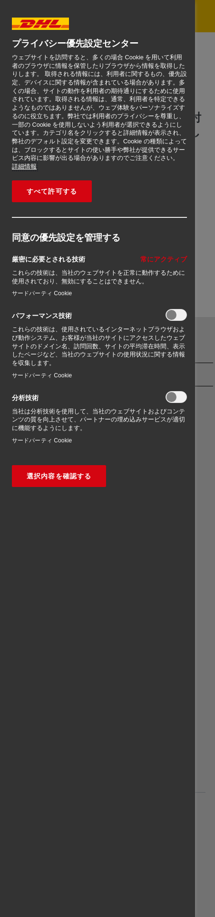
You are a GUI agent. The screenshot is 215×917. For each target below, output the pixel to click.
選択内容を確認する (59, 476)
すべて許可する (52, 191)
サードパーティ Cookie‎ (42, 293)
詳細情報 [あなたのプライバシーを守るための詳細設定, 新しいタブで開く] (24, 166)
